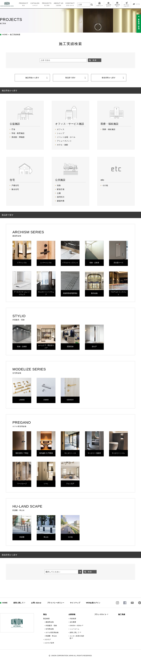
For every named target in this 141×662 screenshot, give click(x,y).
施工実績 (121, 614)
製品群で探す (70, 78)
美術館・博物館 (18, 137)
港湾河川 (60, 197)
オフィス (60, 129)
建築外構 (60, 201)
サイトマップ (75, 603)
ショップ (60, 133)
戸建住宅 (15, 185)
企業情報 (72, 614)
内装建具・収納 (51, 625)
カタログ (47, 639)
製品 (45, 614)
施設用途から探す (32, 78)
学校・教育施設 (18, 133)
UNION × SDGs (75, 625)
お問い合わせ (36, 603)
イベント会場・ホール (66, 137)
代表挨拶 (73, 618)
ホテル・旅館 (62, 145)
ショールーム (74, 629)
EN (138, 4)
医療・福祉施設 (108, 129)
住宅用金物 (50, 629)
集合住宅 (15, 189)
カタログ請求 (49, 643)
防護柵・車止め (51, 636)
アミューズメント (64, 141)
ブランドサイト (100, 614)
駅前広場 (60, 189)
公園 (59, 193)
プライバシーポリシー (55, 603)
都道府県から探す (109, 78)
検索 (94, 60)
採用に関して (18, 603)
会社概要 (73, 622)
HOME (5, 34)
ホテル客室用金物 (52, 632)
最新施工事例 (139, 24)
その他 (105, 185)
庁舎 (13, 129)
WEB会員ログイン (93, 603)
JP (134, 4)
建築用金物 (50, 622)
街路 (59, 185)
